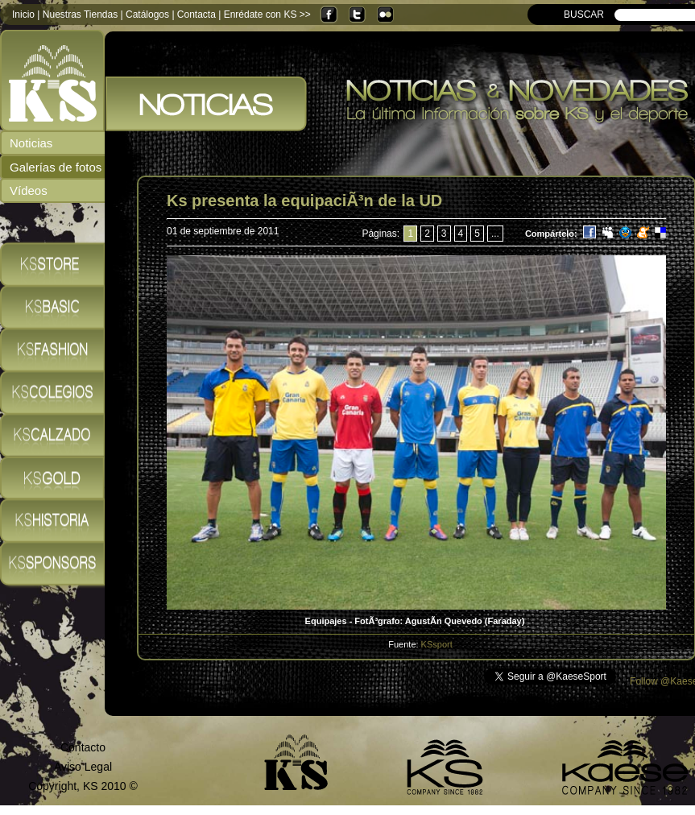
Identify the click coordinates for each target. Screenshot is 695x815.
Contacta (196, 14)
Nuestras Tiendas (80, 14)
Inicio (23, 14)
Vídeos (29, 190)
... (495, 233)
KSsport (437, 644)
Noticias (31, 143)
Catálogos (147, 14)
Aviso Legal (83, 766)
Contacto (82, 747)
